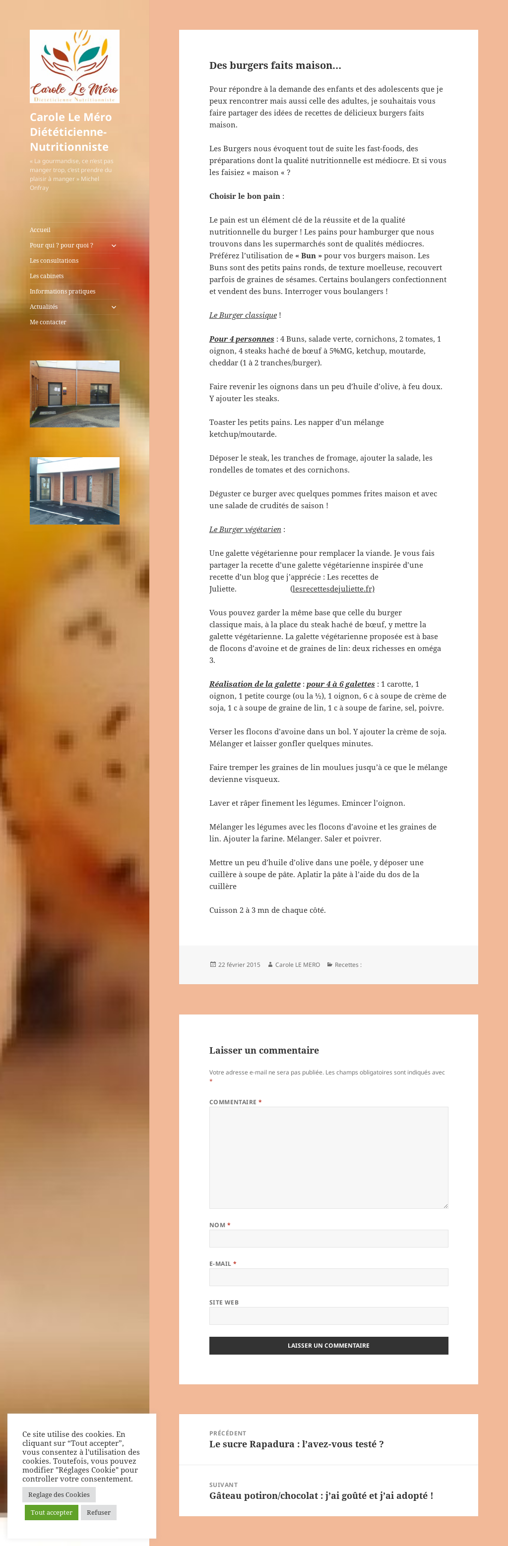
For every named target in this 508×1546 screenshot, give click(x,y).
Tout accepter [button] (51, 1512)
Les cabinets (47, 276)
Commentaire (235, 1102)
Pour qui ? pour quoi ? (61, 245)
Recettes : (348, 964)
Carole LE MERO (297, 964)
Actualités (44, 306)
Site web (224, 1302)
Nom (220, 1225)
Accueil (40, 230)
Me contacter (48, 322)
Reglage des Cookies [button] (59, 1494)
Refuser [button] (99, 1512)
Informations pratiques (62, 291)
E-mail (223, 1263)
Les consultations (54, 260)
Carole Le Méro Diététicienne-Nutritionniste (71, 131)
